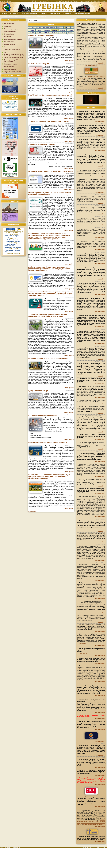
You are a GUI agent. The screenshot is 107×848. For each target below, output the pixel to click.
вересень (47, 32)
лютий (39, 30)
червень (70, 30)
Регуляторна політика (11, 47)
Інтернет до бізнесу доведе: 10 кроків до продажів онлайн (50, 171)
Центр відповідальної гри (38, 391)
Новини (34, 20)
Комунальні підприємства (12, 49)
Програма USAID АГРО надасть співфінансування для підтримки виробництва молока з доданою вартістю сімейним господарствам (49, 476)
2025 (68, 27)
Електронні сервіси (10, 31)
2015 (33, 27)
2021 (54, 27)
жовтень (54, 32)
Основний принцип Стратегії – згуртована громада (47, 358)
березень (47, 30)
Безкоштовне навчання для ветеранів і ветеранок (47, 442)
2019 (47, 27)
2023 (61, 27)
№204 (79, 669)
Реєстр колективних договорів (13, 57)
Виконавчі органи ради (11, 29)
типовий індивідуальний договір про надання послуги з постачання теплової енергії (91, 822)
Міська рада (8, 26)
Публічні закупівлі (9, 44)
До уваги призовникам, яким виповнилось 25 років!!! (48, 121)
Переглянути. (83, 653)
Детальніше (82, 643)
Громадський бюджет (11, 64)
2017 (40, 27)
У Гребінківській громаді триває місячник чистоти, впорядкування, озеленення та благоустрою (47, 315)
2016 (37, 27)
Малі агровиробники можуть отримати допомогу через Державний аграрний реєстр (49, 193)
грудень (70, 32)
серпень (39, 32)
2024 (65, 27)
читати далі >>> (69, 60)
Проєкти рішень (9, 34)
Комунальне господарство (12, 72)
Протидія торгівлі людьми (38, 64)
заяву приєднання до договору (93, 824)
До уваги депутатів (91, 65)
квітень (54, 30)
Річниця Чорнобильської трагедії (41, 35)
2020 (51, 27)
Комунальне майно (10, 69)
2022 (58, 27)
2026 (72, 27)
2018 (44, 27)
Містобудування (9, 66)
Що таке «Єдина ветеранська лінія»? (42, 415)
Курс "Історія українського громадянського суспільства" (50, 95)
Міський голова (9, 23)
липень (32, 32)
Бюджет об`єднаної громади (13, 39)
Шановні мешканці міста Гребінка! (41, 144)
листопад (62, 32)
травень (62, 30)
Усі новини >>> (33, 511)
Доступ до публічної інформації (14, 55)
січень (32, 30)
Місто (5, 52)
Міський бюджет (9, 42)
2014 (30, 27)
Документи (7, 36)
